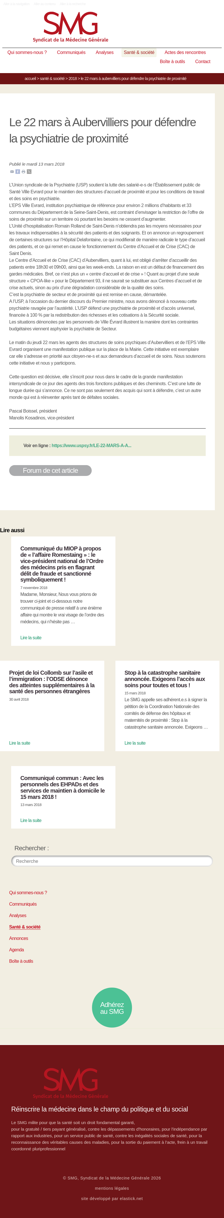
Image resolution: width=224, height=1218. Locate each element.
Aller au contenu (45, 4)
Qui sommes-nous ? (27, 52)
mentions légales (112, 1188)
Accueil (30, 78)
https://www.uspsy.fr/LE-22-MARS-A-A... (91, 445)
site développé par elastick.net (112, 1198)
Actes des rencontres (185, 52)
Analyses (104, 52)
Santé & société (139, 52)
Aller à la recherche (73, 4)
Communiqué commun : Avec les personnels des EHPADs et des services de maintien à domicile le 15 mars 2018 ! (62, 787)
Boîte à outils (172, 61)
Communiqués (71, 52)
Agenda (16, 949)
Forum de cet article (50, 470)
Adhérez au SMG (112, 1008)
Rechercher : (31, 848)
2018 (73, 78)
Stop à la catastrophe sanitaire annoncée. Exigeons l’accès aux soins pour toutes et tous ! (165, 679)
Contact (202, 61)
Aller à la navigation (16, 4)
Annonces (18, 938)
